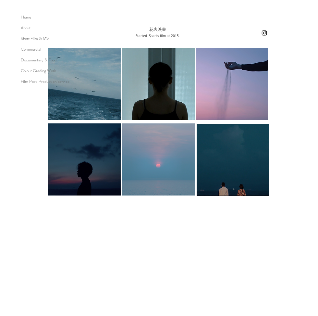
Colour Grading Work (38, 71)
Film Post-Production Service (45, 81)
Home (26, 17)
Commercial (31, 49)
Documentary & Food (38, 60)
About (26, 28)
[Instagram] (264, 33)
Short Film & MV (35, 38)
